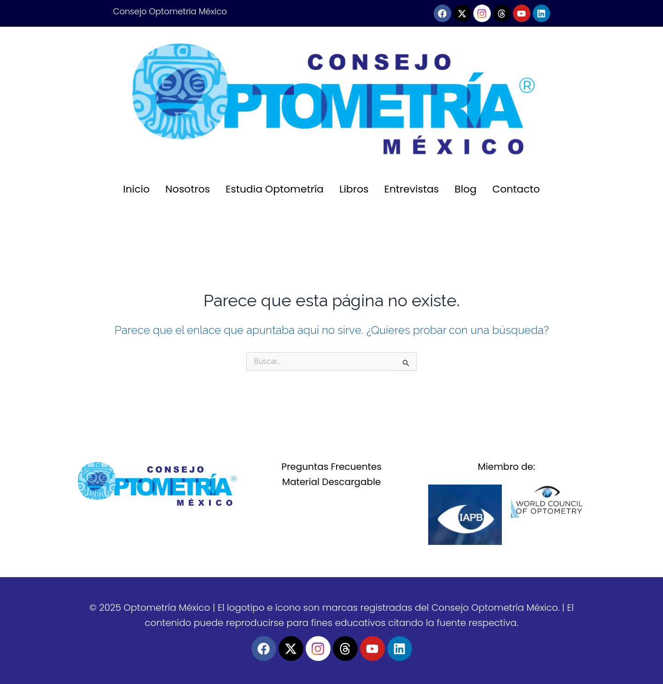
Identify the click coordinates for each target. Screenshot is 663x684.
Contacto (516, 189)
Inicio (136, 189)
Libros (354, 189)
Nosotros (187, 189)
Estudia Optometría (275, 189)
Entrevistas (411, 189)
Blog (465, 189)
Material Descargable (331, 481)
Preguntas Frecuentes (331, 466)
